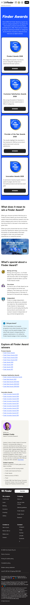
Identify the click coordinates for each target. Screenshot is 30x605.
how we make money (14, 598)
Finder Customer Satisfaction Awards (12, 377)
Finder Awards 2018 (8, 367)
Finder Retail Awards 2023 (9, 379)
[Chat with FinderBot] (19, 2)
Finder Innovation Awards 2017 (11, 413)
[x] (8, 439)
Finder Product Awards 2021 (10, 360)
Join (26, 2)
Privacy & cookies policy (7, 558)
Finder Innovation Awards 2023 (11, 398)
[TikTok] (22, 530)
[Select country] (22, 491)
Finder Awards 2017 (8, 369)
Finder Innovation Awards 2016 (11, 415)
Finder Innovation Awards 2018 (11, 410)
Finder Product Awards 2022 (10, 357)
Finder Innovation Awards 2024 (11, 396)
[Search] (15, 2)
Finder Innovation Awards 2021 (11, 403)
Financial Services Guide (16, 595)
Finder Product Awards (9, 352)
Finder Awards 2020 (8, 362)
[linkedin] (12, 439)
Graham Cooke (8, 434)
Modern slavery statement (8, 567)
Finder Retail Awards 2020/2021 (11, 384)
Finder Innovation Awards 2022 (11, 401)
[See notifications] (22, 2)
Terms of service (5, 554)
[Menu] (2, 2)
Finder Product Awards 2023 (10, 355)
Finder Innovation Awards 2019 (11, 408)
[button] (15, 246)
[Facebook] (22, 538)
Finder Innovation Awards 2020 (11, 406)
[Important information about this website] (6, 5)
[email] (4, 439)
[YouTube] (22, 533)
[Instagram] (22, 527)
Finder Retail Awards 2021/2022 (11, 381)
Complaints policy (5, 563)
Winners (15, 68)
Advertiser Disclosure (8, 597)
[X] (22, 541)
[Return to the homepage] (8, 2)
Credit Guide (24, 595)
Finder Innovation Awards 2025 (11, 394)
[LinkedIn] (22, 536)
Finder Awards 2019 (8, 364)
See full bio (21, 459)
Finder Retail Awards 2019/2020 (11, 386)
